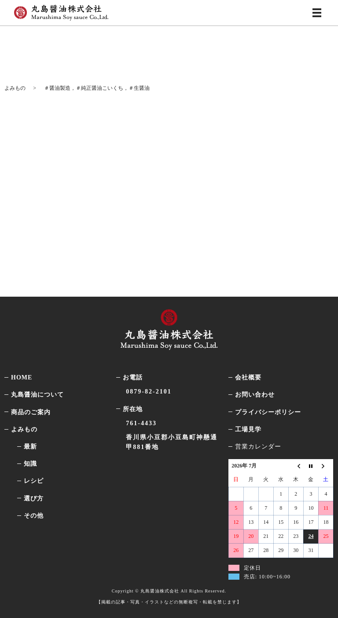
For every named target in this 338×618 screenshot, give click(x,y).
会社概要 (248, 377)
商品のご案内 (31, 411)
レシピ (34, 481)
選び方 (34, 498)
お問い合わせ (255, 394)
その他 (34, 515)
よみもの (15, 88)
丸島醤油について (37, 394)
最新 (30, 446)
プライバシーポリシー (268, 411)
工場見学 (248, 429)
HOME (21, 377)
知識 (30, 463)
